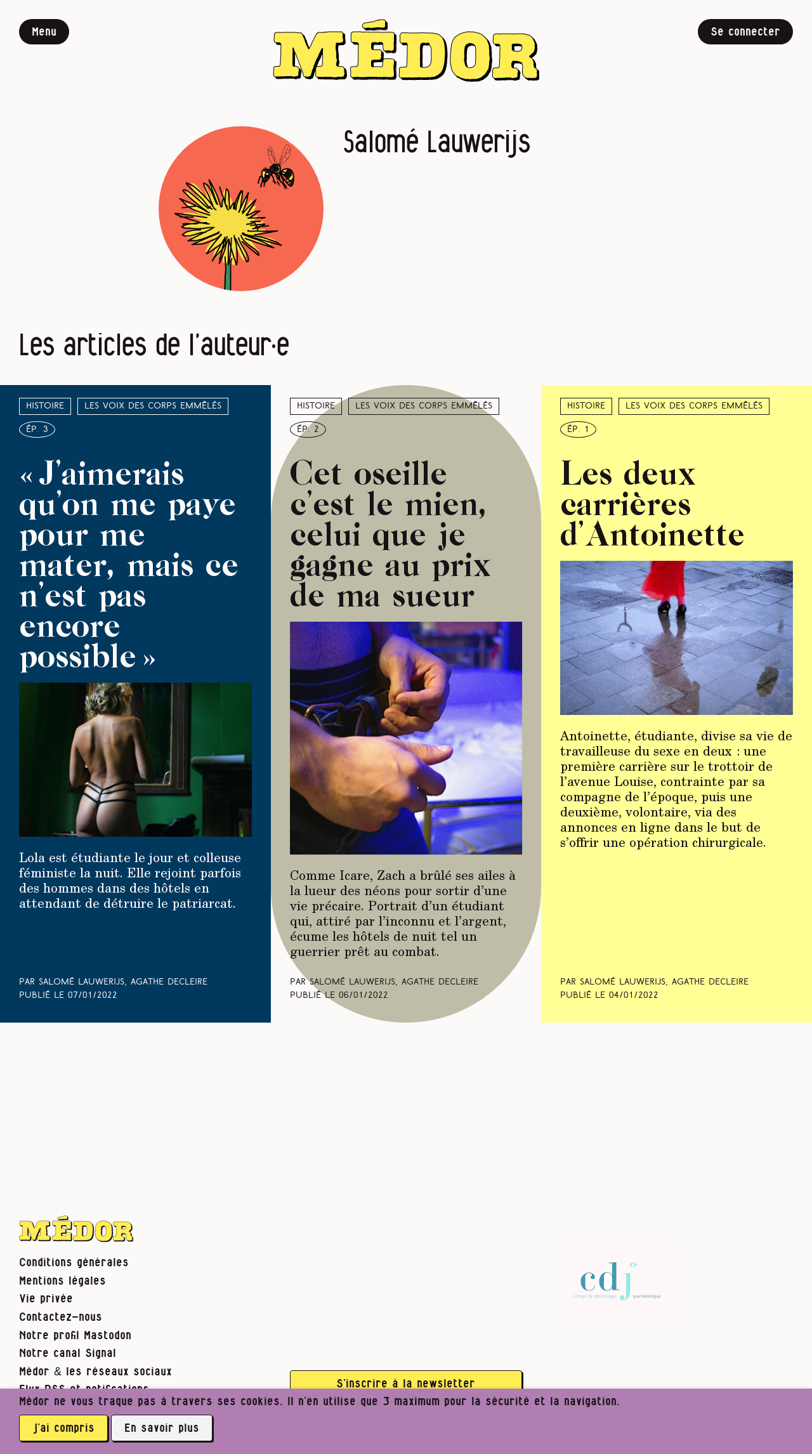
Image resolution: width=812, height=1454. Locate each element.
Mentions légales (62, 1281)
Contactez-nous (60, 1317)
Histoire (45, 406)
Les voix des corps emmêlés (152, 406)
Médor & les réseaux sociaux (95, 1372)
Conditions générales (74, 1262)
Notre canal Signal (67, 1353)
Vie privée (46, 1299)
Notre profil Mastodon (75, 1335)
